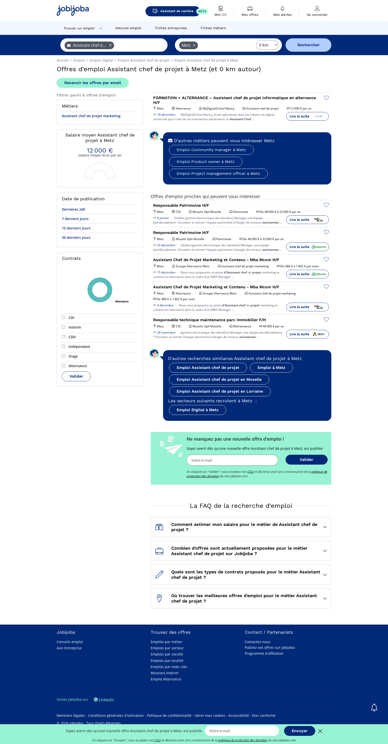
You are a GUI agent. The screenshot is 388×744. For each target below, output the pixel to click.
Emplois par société (167, 654)
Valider (76, 376)
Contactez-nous (257, 641)
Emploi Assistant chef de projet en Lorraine (220, 391)
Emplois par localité (167, 660)
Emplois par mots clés (169, 666)
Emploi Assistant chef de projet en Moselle (219, 379)
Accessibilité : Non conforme (252, 715)
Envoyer (300, 730)
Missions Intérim (164, 673)
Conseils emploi (70, 641)
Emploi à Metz (271, 367)
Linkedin (104, 699)
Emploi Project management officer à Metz (218, 173)
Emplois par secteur (167, 648)
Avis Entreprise (69, 648)
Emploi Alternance (166, 679)
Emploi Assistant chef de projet (208, 367)
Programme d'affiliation (264, 653)
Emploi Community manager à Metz (211, 149)
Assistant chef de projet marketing (91, 115)
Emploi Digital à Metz (197, 409)
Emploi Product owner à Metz (206, 161)
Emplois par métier (166, 641)
